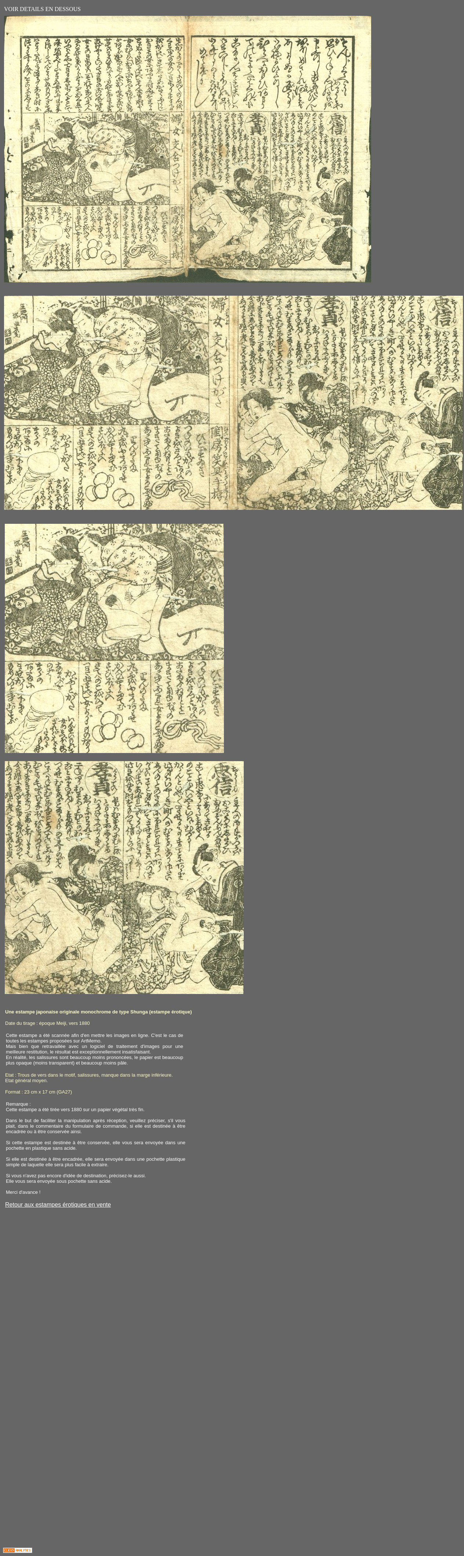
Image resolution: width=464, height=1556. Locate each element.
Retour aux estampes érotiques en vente (58, 1205)
